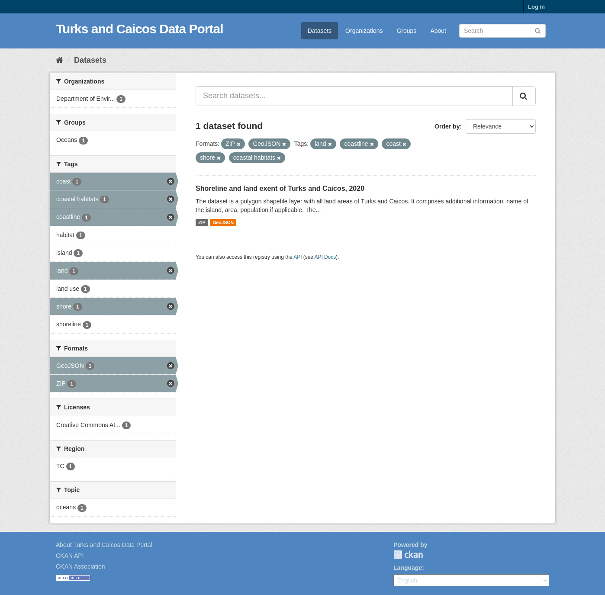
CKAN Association (80, 566)
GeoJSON (223, 222)
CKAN (408, 554)
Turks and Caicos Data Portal (139, 29)
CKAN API (70, 555)
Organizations (364, 30)
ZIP (201, 222)
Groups (406, 30)
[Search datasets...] (354, 96)
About (438, 30)
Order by (447, 126)
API (297, 257)
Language (407, 567)
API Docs (325, 257)
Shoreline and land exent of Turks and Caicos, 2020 (280, 188)
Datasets (319, 30)
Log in (536, 6)
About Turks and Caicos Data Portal (104, 544)
